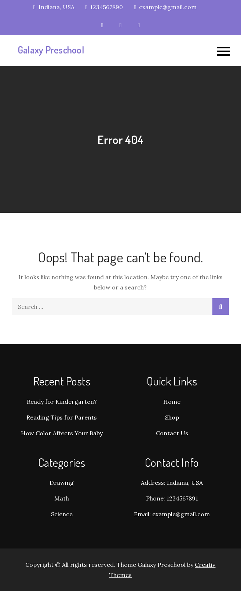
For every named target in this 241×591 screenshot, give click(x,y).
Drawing (62, 482)
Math (61, 498)
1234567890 (104, 7)
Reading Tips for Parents (61, 417)
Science (62, 514)
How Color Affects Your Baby (62, 433)
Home (171, 401)
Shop (172, 417)
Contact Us (172, 433)
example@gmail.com (165, 7)
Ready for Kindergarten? (62, 401)
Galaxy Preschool (51, 50)
